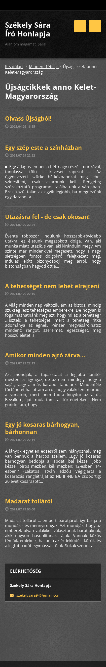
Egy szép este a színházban (43, 148)
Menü (95, 26)
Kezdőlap (14, 66)
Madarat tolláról (28, 501)
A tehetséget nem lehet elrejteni (52, 286)
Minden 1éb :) (44, 66)
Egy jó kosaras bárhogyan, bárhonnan (42, 428)
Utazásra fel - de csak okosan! (47, 217)
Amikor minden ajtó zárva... (45, 355)
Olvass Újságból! (28, 118)
